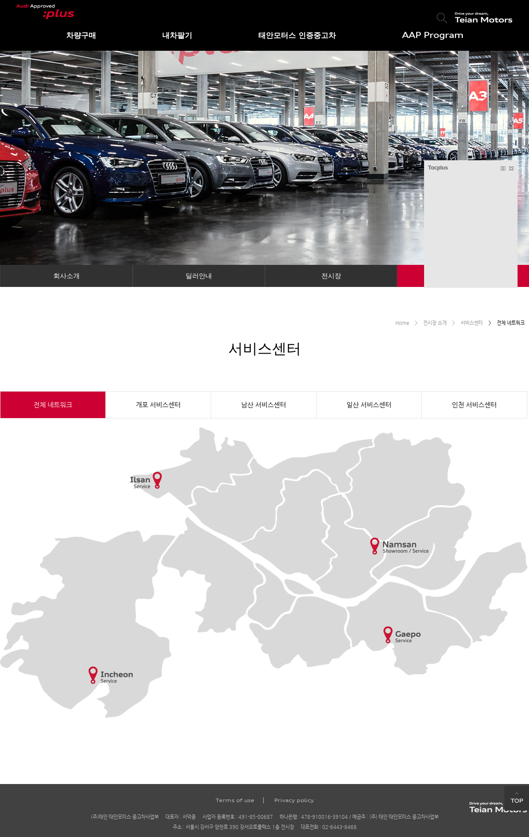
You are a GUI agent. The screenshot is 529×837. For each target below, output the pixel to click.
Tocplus (438, 168)
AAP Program (432, 35)
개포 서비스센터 (158, 404)
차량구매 (81, 35)
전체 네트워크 (53, 404)
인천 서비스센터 (474, 404)
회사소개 (66, 275)
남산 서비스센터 (263, 404)
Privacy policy (294, 800)
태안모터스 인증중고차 (297, 35)
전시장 (331, 275)
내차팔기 (177, 35)
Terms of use (235, 800)
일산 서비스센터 (368, 404)
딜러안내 (199, 275)
